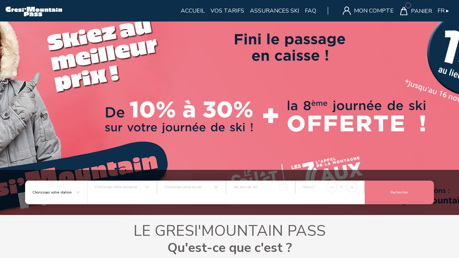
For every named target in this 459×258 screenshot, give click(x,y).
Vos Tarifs (227, 11)
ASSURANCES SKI (274, 11)
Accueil (193, 11)
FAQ (310, 11)
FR (443, 11)
